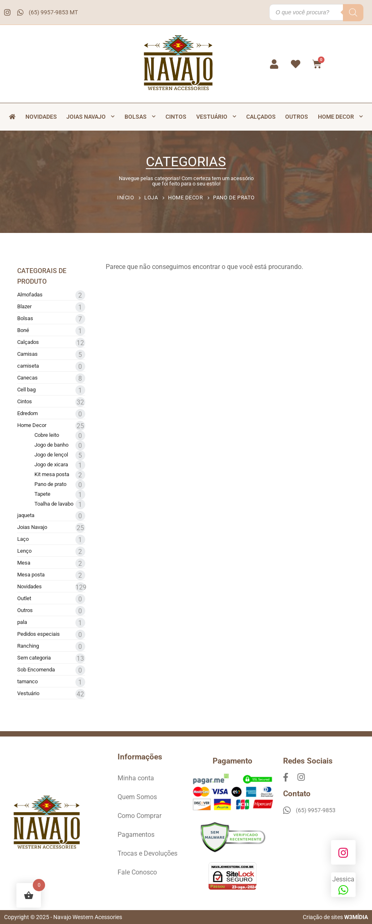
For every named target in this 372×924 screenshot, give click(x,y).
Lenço (24, 551)
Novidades (41, 116)
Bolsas (140, 117)
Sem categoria (34, 658)
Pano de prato (50, 484)
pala (22, 622)
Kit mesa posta (51, 474)
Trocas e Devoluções (147, 853)
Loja (151, 197)
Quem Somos (137, 797)
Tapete (42, 494)
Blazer (24, 306)
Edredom (27, 413)
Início (125, 197)
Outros (296, 116)
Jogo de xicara (51, 464)
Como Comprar (139, 816)
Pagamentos (136, 834)
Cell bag (26, 389)
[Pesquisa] (353, 12)
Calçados (261, 116)
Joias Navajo (90, 117)
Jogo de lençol (51, 455)
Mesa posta (31, 575)
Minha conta (136, 778)
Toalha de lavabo (53, 504)
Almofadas (30, 294)
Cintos (176, 116)
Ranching (28, 646)
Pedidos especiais (38, 634)
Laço (23, 539)
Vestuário (216, 117)
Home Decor (340, 117)
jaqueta (25, 515)
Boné (23, 330)
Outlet (24, 598)
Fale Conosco (137, 872)
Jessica (343, 885)
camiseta (28, 366)
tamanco (27, 681)
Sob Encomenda (36, 669)
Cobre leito (46, 435)
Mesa (23, 563)
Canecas (27, 378)
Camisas (27, 354)
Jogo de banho (51, 445)
